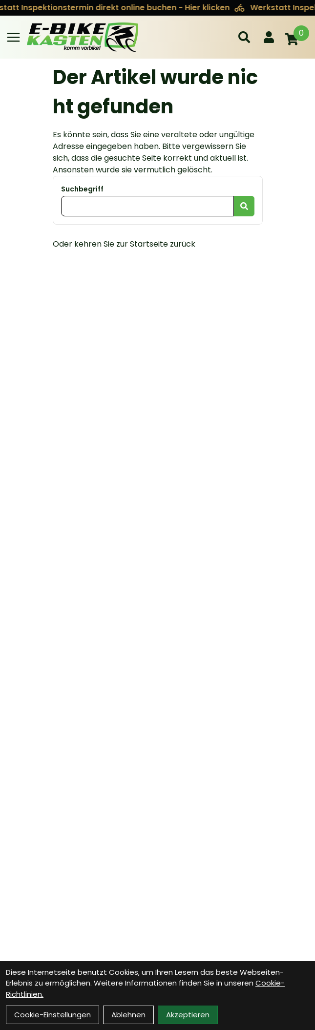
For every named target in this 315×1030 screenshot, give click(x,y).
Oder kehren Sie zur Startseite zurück (124, 244)
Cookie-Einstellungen (52, 1014)
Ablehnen (128, 1014)
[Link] (13, 37)
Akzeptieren (188, 1014)
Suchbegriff (82, 189)
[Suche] (244, 37)
